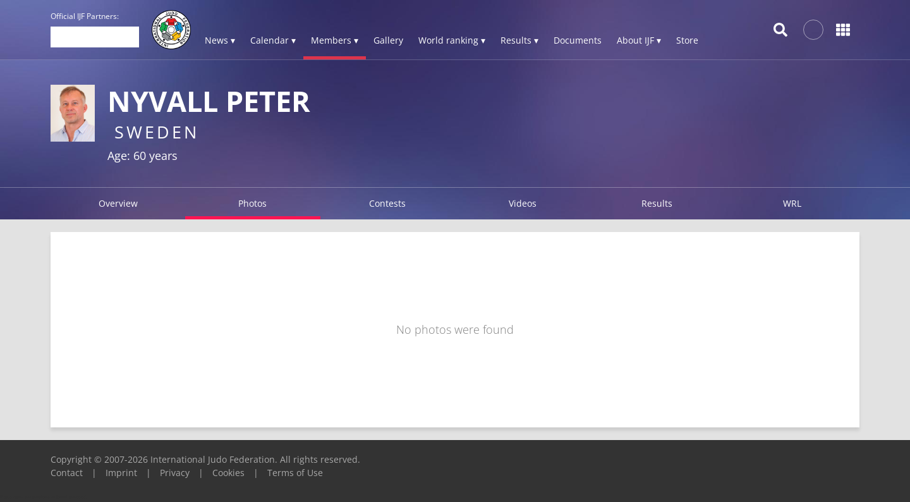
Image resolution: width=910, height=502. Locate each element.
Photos (252, 203)
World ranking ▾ (451, 40)
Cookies (228, 473)
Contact (67, 473)
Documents (578, 40)
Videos (523, 203)
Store (687, 40)
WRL (792, 203)
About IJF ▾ (639, 40)
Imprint (121, 473)
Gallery (388, 40)
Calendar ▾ (273, 40)
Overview (118, 203)
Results (656, 203)
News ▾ (220, 40)
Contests (387, 203)
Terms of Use (295, 473)
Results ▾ (519, 40)
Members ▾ (334, 40)
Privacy (175, 473)
